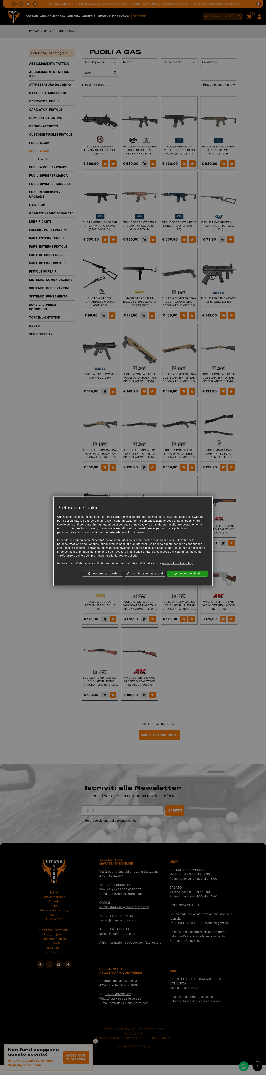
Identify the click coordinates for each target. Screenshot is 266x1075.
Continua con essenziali (145, 573)
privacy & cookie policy (177, 563)
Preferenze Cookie (102, 573)
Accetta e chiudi (187, 573)
